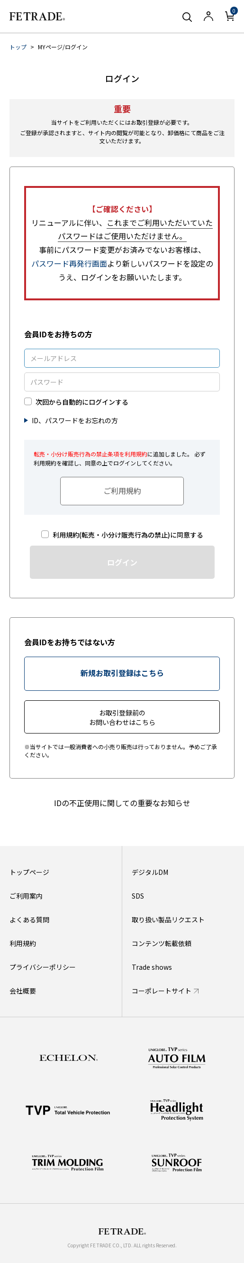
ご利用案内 (26, 896)
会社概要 (22, 990)
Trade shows (152, 967)
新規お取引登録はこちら (122, 672)
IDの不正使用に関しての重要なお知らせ (122, 802)
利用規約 (22, 943)
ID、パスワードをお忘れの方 (75, 420)
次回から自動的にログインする (82, 402)
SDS (138, 896)
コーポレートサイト (161, 990)
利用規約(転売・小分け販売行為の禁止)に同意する (128, 534)
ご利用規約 (122, 490)
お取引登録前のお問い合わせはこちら (122, 717)
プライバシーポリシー (42, 967)
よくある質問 (29, 919)
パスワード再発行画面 (69, 263)
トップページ (29, 872)
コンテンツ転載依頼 (161, 943)
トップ (18, 47)
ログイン (122, 562)
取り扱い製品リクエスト (168, 919)
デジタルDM (150, 872)
